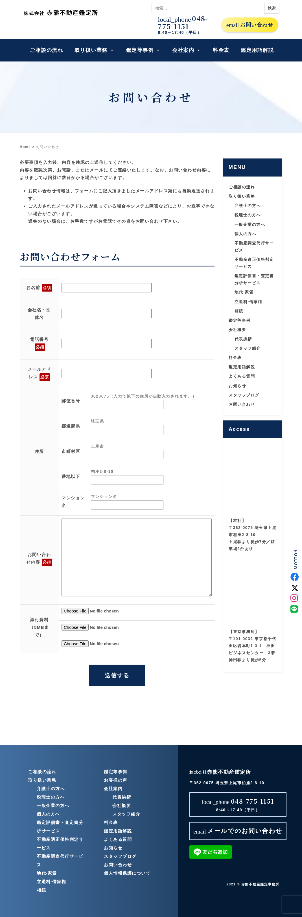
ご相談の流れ (46, 50)
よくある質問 (242, 376)
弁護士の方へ (248, 205)
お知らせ (237, 385)
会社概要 (237, 329)
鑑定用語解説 (257, 50)
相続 (239, 311)
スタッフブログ (244, 395)
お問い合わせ (249, 25)
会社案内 (187, 50)
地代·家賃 (244, 292)
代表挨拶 (243, 339)
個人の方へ (246, 234)
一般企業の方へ (250, 224)
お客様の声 (115, 780)
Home (25, 147)
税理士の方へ (248, 215)
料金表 (221, 50)
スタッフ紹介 (248, 348)
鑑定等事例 (143, 50)
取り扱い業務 (95, 50)
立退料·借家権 (248, 301)
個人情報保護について (127, 873)
